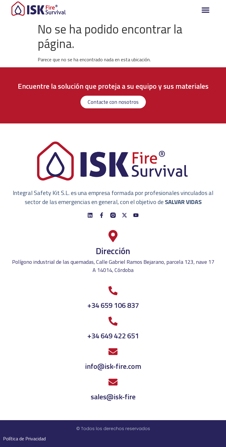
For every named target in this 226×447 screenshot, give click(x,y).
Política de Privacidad (24, 439)
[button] (205, 10)
